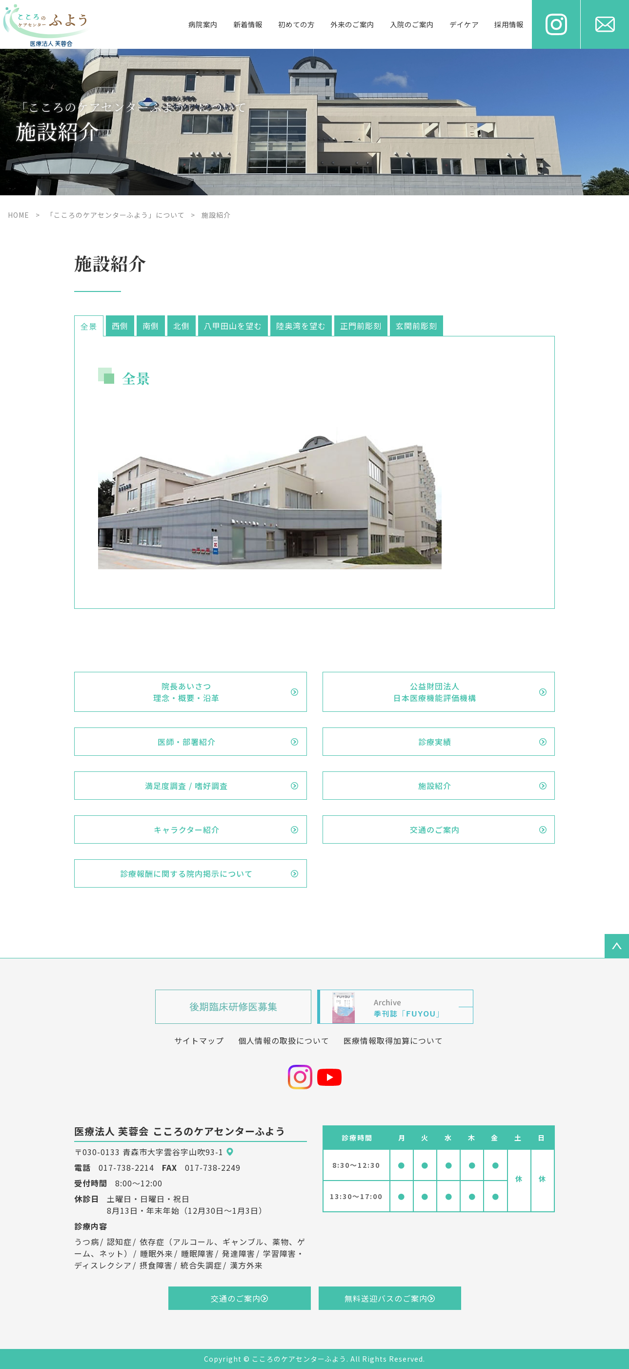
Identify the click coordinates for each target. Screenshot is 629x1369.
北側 (181, 326)
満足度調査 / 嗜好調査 (186, 785)
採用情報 (509, 24)
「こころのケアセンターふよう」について (115, 215)
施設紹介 (434, 785)
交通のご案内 (435, 829)
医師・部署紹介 (187, 741)
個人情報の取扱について (283, 1040)
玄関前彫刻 (416, 326)
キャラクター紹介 (187, 829)
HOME (18, 215)
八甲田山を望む (233, 326)
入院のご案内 (412, 24)
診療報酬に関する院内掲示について (186, 873)
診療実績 (434, 741)
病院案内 (203, 24)
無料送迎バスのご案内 (386, 1298)
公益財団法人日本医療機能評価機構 (434, 692)
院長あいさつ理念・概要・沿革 (186, 692)
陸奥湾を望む (301, 326)
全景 (89, 326)
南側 (150, 326)
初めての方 (296, 24)
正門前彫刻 (361, 326)
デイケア (464, 24)
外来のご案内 (352, 24)
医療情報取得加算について (393, 1040)
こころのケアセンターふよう (299, 1359)
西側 (120, 326)
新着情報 (248, 24)
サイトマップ (199, 1040)
